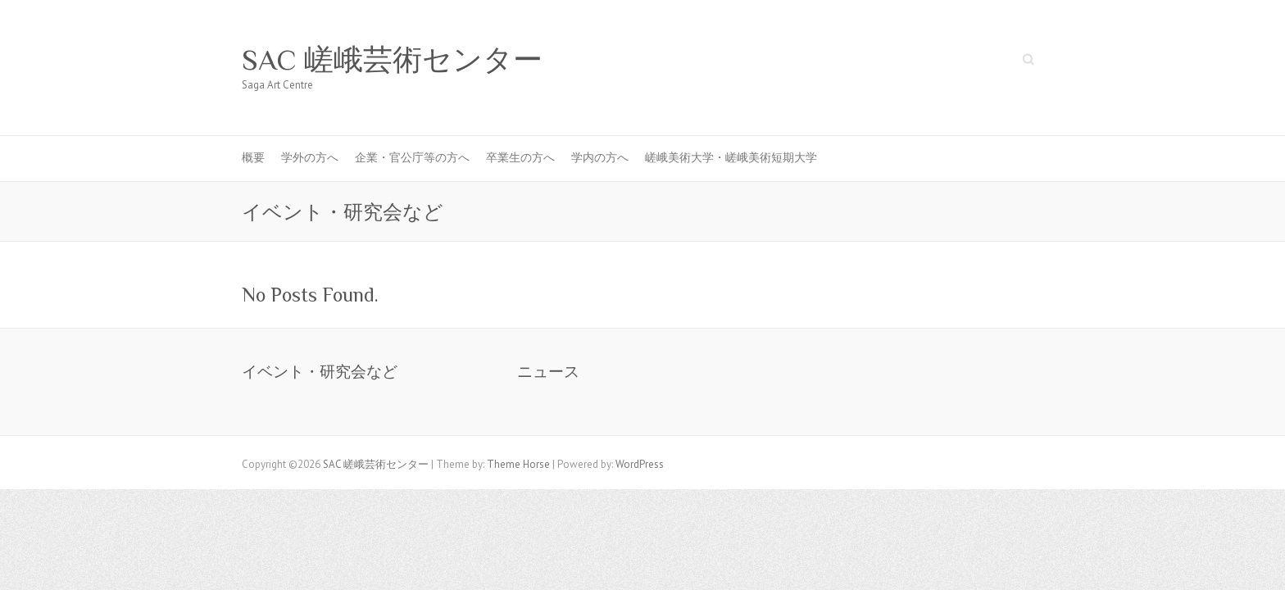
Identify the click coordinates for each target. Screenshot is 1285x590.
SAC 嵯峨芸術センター (392, 59)
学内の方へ (600, 157)
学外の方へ (309, 157)
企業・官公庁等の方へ (412, 157)
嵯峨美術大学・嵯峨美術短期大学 (731, 157)
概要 (253, 157)
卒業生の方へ (520, 157)
